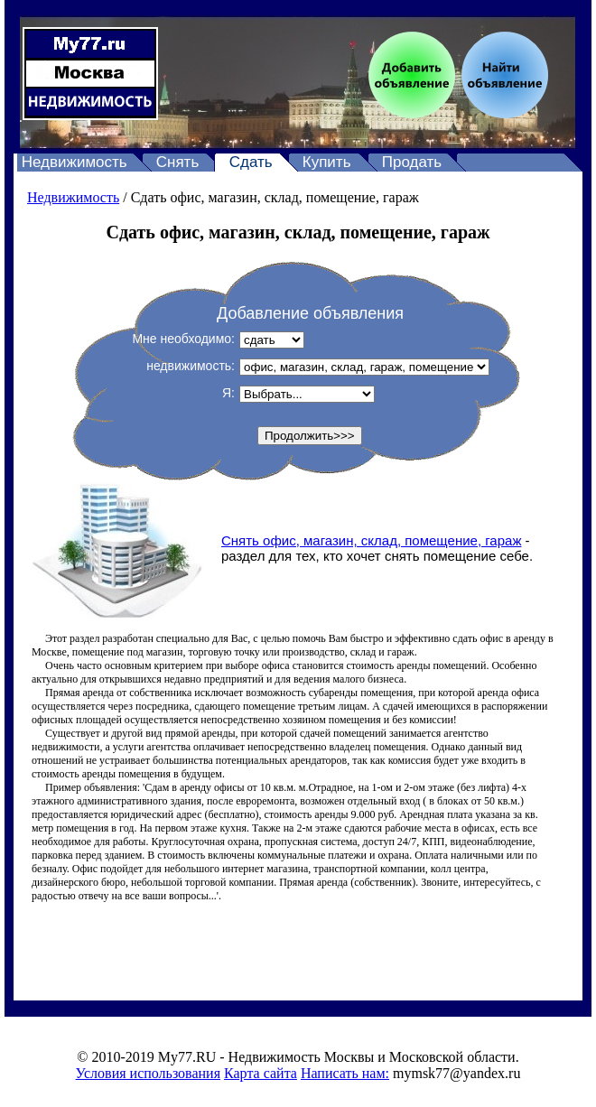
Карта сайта (260, 1073)
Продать (412, 162)
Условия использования (148, 1073)
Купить (327, 162)
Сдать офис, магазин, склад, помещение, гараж (275, 197)
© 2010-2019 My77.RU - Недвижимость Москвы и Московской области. (297, 1057)
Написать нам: (345, 1073)
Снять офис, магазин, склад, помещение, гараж (371, 540)
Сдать (251, 162)
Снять (178, 162)
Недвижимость (74, 162)
